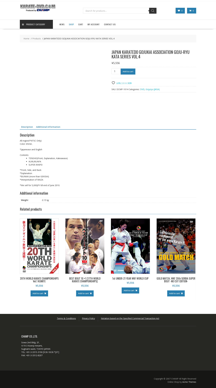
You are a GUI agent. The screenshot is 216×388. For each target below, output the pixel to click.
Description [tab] (27, 126)
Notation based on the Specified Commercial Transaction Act (130, 318)
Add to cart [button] (38, 293)
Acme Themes (189, 382)
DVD (142, 89)
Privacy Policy (88, 318)
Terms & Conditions (66, 318)
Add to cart (128, 71)
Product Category (33, 24)
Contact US (110, 24)
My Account (94, 24)
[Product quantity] (116, 71)
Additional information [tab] (48, 126)
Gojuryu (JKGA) (153, 89)
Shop (71, 24)
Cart (80, 24)
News (62, 24)
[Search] (152, 11)
